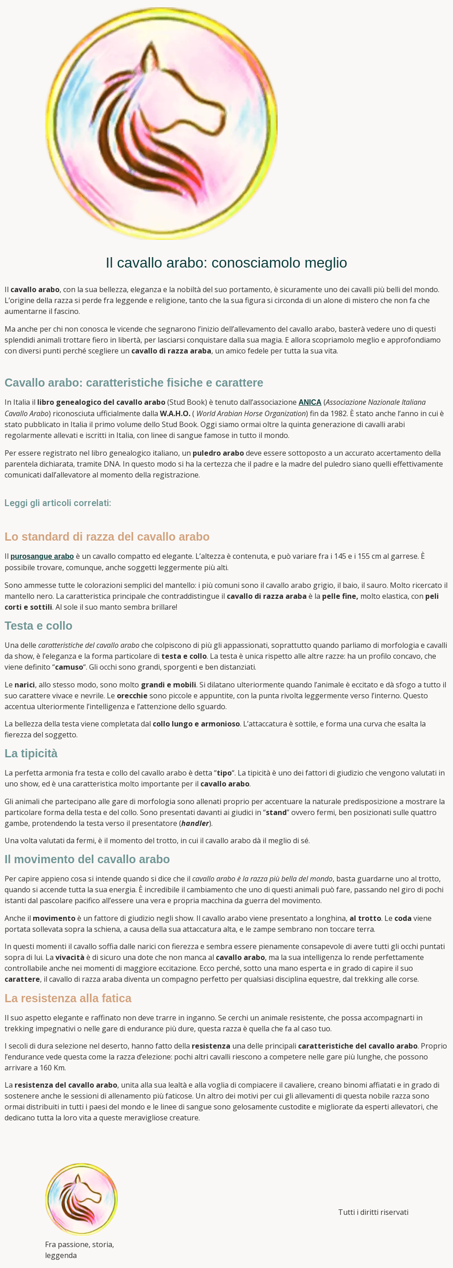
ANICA (310, 402)
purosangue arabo (42, 556)
